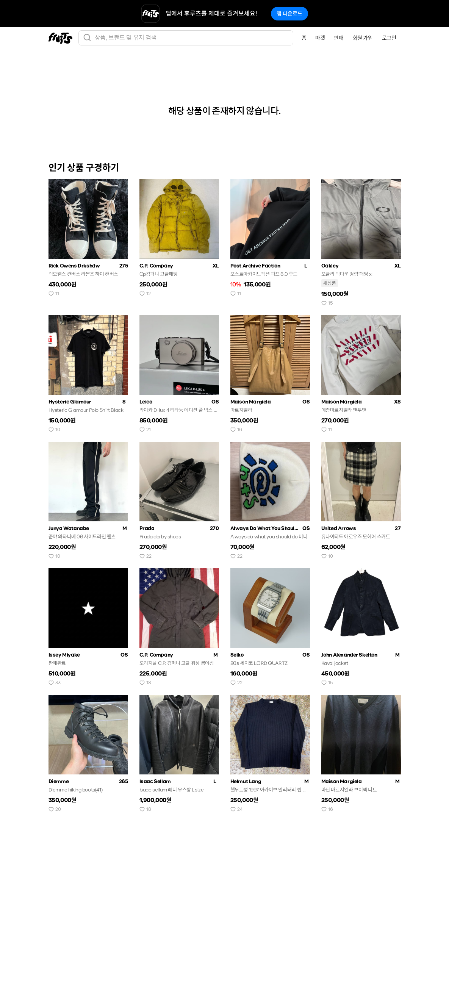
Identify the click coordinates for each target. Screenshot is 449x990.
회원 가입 (363, 38)
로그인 (389, 38)
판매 (338, 38)
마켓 (320, 38)
